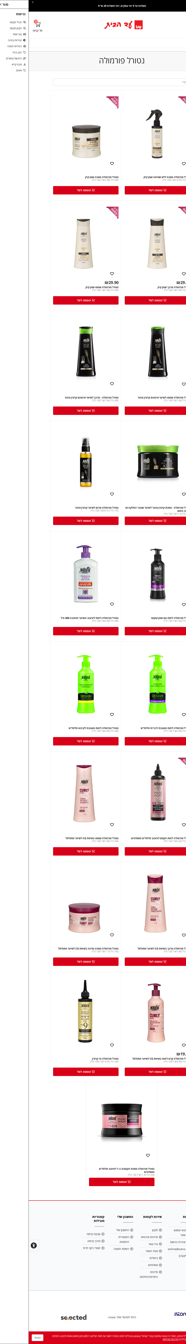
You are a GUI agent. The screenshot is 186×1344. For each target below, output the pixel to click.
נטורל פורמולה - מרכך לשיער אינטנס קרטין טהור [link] (63, 399)
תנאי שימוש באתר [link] (151, 1239)
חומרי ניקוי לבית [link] (63, 1255)
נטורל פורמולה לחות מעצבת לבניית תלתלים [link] (137, 732)
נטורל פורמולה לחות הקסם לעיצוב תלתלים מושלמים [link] (132, 843)
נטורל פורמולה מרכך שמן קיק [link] (145, 288)
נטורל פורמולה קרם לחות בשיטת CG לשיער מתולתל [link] (133, 1064)
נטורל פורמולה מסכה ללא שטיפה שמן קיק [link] (138, 177)
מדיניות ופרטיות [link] (120, 1244)
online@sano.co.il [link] (150, 1256)
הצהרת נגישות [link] (149, 1249)
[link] (93, 25)
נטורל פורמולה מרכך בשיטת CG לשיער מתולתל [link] (135, 954)
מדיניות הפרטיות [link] (141, 1339)
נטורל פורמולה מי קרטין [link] (76, 1064)
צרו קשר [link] (124, 1251)
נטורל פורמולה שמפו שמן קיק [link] (73, 288)
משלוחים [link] (124, 1272)
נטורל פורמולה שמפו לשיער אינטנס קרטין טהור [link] (135, 399)
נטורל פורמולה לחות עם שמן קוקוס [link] (142, 621)
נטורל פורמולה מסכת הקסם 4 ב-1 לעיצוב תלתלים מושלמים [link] (98, 1177)
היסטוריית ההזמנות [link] (95, 1246)
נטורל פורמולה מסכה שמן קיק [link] (73, 177)
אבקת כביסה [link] (65, 1241)
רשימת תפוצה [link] (92, 1256)
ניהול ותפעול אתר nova (93, 1324)
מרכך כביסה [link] (65, 1248)
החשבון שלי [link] (93, 1237)
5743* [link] (154, 1263)
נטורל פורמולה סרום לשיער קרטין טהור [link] (68, 510)
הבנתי (9, 1337)
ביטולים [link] (125, 1265)
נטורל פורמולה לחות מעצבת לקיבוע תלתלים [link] (65, 732)
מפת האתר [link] (123, 1258)
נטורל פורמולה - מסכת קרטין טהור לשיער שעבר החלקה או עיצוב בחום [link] (129, 511)
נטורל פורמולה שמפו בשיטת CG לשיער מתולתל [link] (63, 843)
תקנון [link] (126, 1237)
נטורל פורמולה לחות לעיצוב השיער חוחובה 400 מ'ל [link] (61, 621)
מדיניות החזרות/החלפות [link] (120, 1281)
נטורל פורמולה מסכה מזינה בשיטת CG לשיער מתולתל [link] (59, 954)
